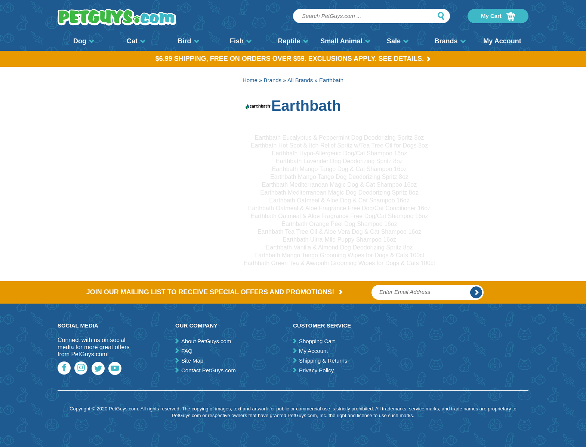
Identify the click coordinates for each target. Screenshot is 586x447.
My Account (502, 41)
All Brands (300, 80)
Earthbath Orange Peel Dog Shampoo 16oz (339, 224)
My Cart (498, 16)
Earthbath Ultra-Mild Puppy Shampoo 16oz (339, 239)
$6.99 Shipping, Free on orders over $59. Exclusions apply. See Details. (293, 58)
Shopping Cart (317, 341)
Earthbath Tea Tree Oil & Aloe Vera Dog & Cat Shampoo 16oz (339, 232)
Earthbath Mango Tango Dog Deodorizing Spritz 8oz (339, 177)
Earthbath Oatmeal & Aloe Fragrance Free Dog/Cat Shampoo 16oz (339, 216)
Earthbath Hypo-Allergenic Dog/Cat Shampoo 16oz (339, 153)
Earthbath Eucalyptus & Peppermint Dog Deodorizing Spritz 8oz (339, 137)
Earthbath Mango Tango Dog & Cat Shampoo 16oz (339, 169)
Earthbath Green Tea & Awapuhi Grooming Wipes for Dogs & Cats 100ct (339, 263)
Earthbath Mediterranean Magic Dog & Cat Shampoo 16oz (339, 184)
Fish (241, 41)
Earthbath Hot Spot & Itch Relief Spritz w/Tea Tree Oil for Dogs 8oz (339, 145)
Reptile (293, 41)
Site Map (192, 360)
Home (250, 80)
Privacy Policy (316, 370)
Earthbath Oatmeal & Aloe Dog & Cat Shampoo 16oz (339, 200)
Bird (188, 41)
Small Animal (345, 41)
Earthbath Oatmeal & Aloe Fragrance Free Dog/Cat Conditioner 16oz (339, 208)
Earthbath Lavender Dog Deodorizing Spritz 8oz (339, 161)
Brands (449, 41)
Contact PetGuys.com (208, 370)
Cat (136, 41)
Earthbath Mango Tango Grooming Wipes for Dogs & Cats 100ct (339, 255)
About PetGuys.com (206, 341)
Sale (397, 41)
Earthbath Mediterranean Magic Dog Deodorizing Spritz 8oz (339, 192)
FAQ (186, 351)
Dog (83, 41)
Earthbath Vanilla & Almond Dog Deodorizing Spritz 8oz (339, 247)
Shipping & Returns (323, 360)
